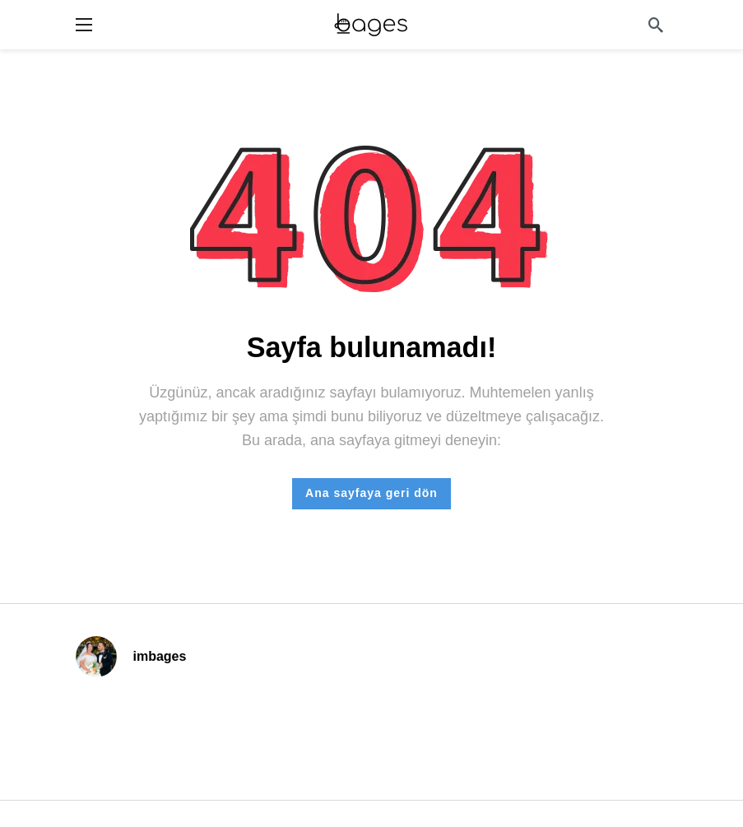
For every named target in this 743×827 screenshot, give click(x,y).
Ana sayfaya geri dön (371, 492)
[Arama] (655, 24)
